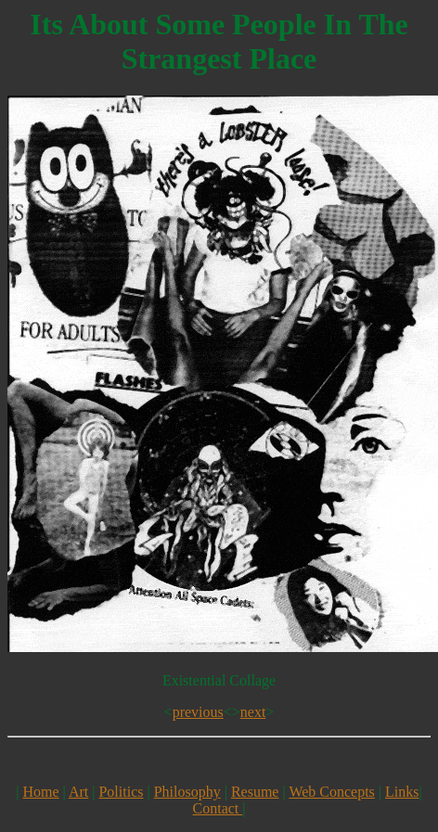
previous (198, 712)
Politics (120, 792)
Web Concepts (331, 792)
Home (41, 792)
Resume (255, 792)
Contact (218, 808)
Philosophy (187, 792)
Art (78, 792)
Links (402, 792)
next (253, 712)
